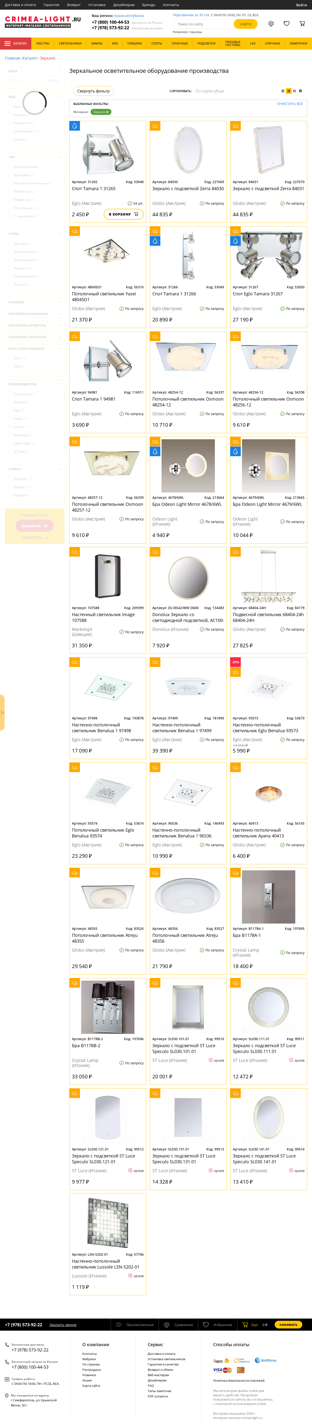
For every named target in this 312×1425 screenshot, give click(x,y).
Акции (87, 1380)
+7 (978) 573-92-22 (127, 27)
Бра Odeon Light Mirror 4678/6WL (187, 504)
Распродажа (91, 1369)
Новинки (89, 1375)
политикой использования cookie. (241, 1404)
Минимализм (26, 260)
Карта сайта (91, 1385)
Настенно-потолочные (32, 183)
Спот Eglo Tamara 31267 (258, 294)
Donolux (22, 402)
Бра (19, 106)
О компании (95, 1344)
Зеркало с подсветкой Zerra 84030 (188, 188)
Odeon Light (24, 443)
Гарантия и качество (163, 1364)
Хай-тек (22, 285)
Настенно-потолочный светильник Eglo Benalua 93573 (265, 727)
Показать (34, 526)
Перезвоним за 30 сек (191, 15)
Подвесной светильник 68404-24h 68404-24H (268, 617)
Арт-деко (22, 243)
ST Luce (21, 451)
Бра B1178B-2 (86, 1045)
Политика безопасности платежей (239, 1380)
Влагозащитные (28, 167)
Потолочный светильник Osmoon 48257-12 (107, 507)
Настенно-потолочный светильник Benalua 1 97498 (101, 727)
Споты (21, 139)
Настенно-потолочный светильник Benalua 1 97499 (181, 727)
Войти (301, 5)
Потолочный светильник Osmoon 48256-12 (268, 402)
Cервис (155, 1344)
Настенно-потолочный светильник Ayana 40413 (258, 833)
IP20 (20, 358)
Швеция (22, 495)
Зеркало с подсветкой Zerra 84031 (268, 188)
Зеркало (101, 112)
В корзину (123, 214)
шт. (250, 1325)
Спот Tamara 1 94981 (94, 399)
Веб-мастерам (158, 1375)
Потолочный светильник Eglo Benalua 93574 (103, 833)
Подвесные (24, 200)
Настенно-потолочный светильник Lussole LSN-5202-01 (106, 1264)
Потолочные (26, 208)
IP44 (19, 367)
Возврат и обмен (160, 1369)
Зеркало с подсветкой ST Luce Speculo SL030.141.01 (264, 1158)
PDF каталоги (158, 1396)
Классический (26, 252)
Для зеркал (24, 175)
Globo (21, 419)
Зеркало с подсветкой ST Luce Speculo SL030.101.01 (183, 1048)
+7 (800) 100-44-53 (127, 22)
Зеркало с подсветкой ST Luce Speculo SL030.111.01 (264, 1048)
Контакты (171, 4)
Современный (26, 276)
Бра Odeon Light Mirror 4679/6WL (267, 504)
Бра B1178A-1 (247, 935)
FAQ (151, 1385)
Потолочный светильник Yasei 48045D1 (104, 296)
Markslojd (23, 435)
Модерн (23, 268)
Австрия (23, 479)
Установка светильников (166, 1359)
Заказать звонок (63, 1324)
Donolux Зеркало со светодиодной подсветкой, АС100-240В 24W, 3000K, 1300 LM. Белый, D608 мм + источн (188, 617)
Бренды (148, 4)
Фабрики (89, 1359)
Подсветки (24, 123)
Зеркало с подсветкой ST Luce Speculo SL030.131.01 (183, 1158)
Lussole (21, 427)
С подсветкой (26, 216)
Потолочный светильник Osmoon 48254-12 (188, 402)
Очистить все (290, 104)
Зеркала (22, 115)
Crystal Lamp (25, 394)
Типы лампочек (160, 1391)
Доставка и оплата (20, 4)
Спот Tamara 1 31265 (94, 188)
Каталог (16, 43)
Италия (22, 487)
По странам (91, 1364)
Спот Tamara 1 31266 (174, 294)
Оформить (288, 1325)
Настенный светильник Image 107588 (103, 617)
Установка (97, 4)
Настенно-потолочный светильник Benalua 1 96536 (181, 833)
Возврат (74, 4)
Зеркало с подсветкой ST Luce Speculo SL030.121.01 (103, 1158)
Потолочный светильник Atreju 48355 (105, 938)
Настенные (24, 191)
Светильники (27, 131)
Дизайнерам (123, 4)
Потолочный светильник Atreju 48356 (185, 938)
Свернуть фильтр (93, 91)
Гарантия (51, 4)
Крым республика (129, 16)
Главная (12, 58)
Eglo (19, 410)
